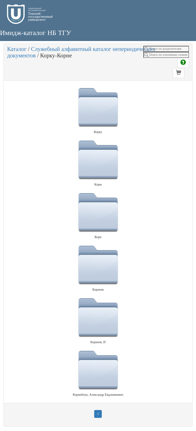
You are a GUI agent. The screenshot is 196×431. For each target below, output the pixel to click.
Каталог (17, 49)
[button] (178, 73)
